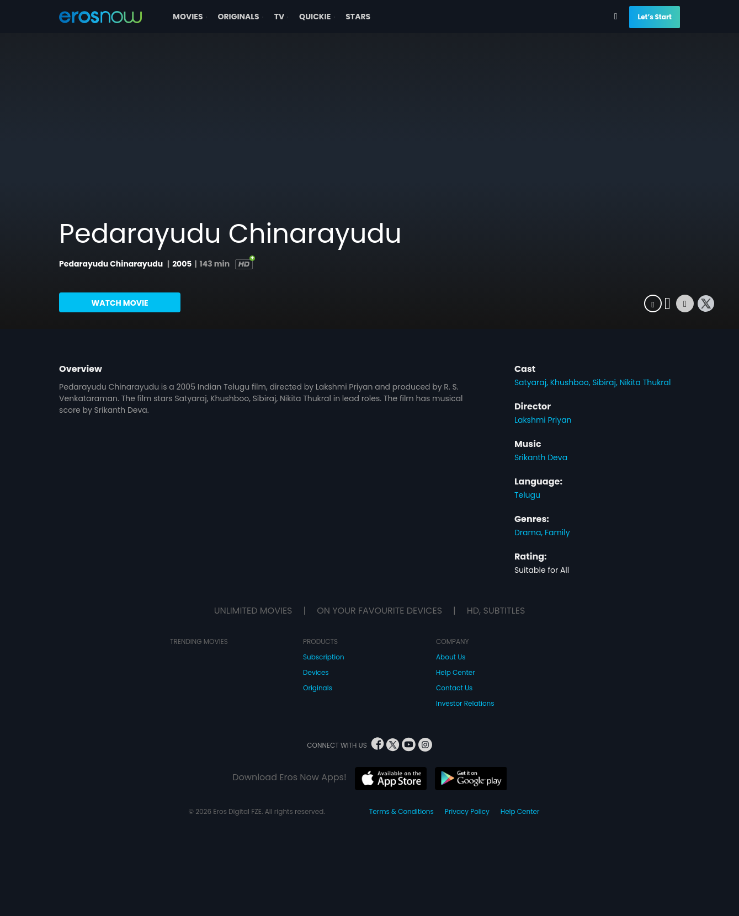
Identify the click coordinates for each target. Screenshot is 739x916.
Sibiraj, (605, 382)
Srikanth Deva (540, 457)
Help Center (455, 672)
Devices (316, 672)
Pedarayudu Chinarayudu (111, 263)
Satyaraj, (532, 382)
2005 (182, 263)
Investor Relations (465, 703)
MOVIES (191, 16)
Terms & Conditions (401, 811)
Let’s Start (654, 17)
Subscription (323, 657)
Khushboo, (571, 382)
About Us (451, 657)
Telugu (527, 494)
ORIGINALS (241, 16)
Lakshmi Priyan (543, 419)
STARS (357, 16)
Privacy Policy (467, 811)
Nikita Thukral (645, 382)
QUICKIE (318, 16)
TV (282, 16)
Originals (317, 688)
